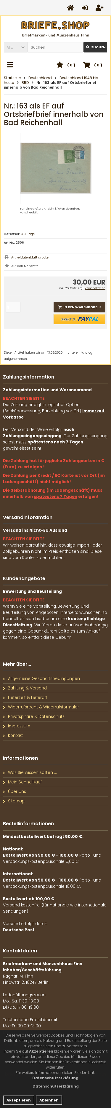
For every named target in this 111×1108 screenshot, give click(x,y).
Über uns (14, 791)
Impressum (16, 726)
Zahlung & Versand (25, 688)
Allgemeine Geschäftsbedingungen (41, 678)
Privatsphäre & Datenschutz (34, 716)
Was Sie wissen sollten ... (30, 772)
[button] (16, 47)
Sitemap (14, 801)
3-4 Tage (28, 234)
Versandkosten (95, 288)
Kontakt (13, 735)
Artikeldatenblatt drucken (31, 257)
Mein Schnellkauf (22, 782)
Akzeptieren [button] (19, 1100)
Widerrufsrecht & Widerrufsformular (41, 707)
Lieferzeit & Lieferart (25, 697)
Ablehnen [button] (49, 1100)
